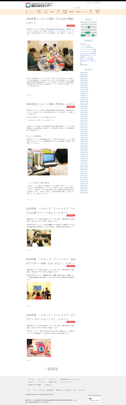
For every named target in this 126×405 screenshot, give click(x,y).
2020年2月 (83, 149)
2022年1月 (83, 127)
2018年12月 (83, 166)
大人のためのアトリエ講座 (87, 53)
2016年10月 (83, 183)
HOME (26, 12)
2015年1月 (83, 192)
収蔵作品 (78, 11)
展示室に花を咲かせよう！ (87, 55)
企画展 (52, 11)
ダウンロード (41, 382)
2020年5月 (83, 145)
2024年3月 (83, 101)
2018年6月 (83, 173)
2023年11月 (83, 103)
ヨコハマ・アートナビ (38, 390)
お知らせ (82, 43)
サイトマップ (41, 379)
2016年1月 (83, 189)
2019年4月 (83, 162)
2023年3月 (83, 114)
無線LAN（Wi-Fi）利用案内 (34, 384)
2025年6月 (83, 80)
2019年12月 (83, 152)
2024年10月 (83, 91)
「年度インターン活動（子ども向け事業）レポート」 (41, 120)
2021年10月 (83, 129)
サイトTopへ (30, 379)
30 (93, 35)
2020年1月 (83, 150)
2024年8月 (83, 95)
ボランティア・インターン (87, 51)
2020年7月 (83, 141)
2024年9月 (83, 93)
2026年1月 (83, 76)
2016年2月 (83, 187)
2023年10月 (83, 105)
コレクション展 (84, 45)
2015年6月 (83, 191)
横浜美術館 (49, 390)
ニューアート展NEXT (85, 47)
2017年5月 (83, 177)
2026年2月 (83, 74)
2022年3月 (83, 126)
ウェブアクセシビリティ (65, 382)
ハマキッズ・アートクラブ (87, 49)
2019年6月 (83, 160)
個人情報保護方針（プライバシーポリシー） (70, 379)
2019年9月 (83, 156)
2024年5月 (83, 99)
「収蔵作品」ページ (32, 186)
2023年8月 (83, 106)
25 (82, 35)
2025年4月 (83, 82)
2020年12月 (83, 137)
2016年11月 (83, 181)
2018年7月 (83, 171)
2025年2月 (83, 85)
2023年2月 (83, 116)
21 (88, 32)
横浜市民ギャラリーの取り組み (88, 61)
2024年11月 (83, 89)
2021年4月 (83, 135)
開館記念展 (83, 64)
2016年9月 (83, 185)
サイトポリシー (52, 379)
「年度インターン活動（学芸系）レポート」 (59, 31)
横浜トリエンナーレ (78, 390)
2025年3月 (83, 84)
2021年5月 (83, 133)
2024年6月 (83, 97)
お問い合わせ (48, 384)
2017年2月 (83, 179)
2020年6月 (83, 143)
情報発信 (71, 11)
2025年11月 (83, 78)
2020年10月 (83, 139)
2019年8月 (83, 158)
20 (86, 32)
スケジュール (31, 11)
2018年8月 (83, 169)
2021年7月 (83, 131)
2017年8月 (83, 175)
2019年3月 (83, 164)
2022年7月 (83, 122)
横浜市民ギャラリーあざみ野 (63, 390)
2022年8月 (83, 120)
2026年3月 (83, 72)
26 (84, 35)
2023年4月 (83, 112)
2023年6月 (83, 108)
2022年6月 (83, 124)
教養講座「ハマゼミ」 (86, 57)
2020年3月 (83, 147)
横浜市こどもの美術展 (86, 59)
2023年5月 (83, 110)
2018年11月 (83, 168)
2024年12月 (83, 87)
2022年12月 (83, 118)
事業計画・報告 (52, 382)
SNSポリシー (31, 382)
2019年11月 (83, 154)
